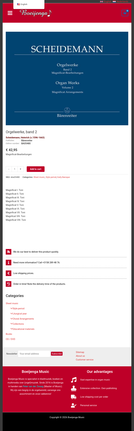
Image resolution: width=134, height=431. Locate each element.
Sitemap (80, 352)
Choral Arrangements (21, 318)
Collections (16, 324)
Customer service (84, 359)
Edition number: (13, 143)
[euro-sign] (20, 273)
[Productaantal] (15, 169)
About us (80, 356)
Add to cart (35, 169)
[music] (90, 380)
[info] (33, 262)
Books (9, 334)
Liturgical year (18, 313)
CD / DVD (10, 339)
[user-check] (84, 405)
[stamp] (94, 388)
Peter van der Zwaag (33, 386)
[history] (36, 284)
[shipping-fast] (32, 252)
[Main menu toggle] (10, 13)
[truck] (89, 397)
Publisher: (10, 140)
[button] (105, 1)
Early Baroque (63, 177)
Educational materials (21, 329)
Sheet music (12, 303)
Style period (16, 308)
